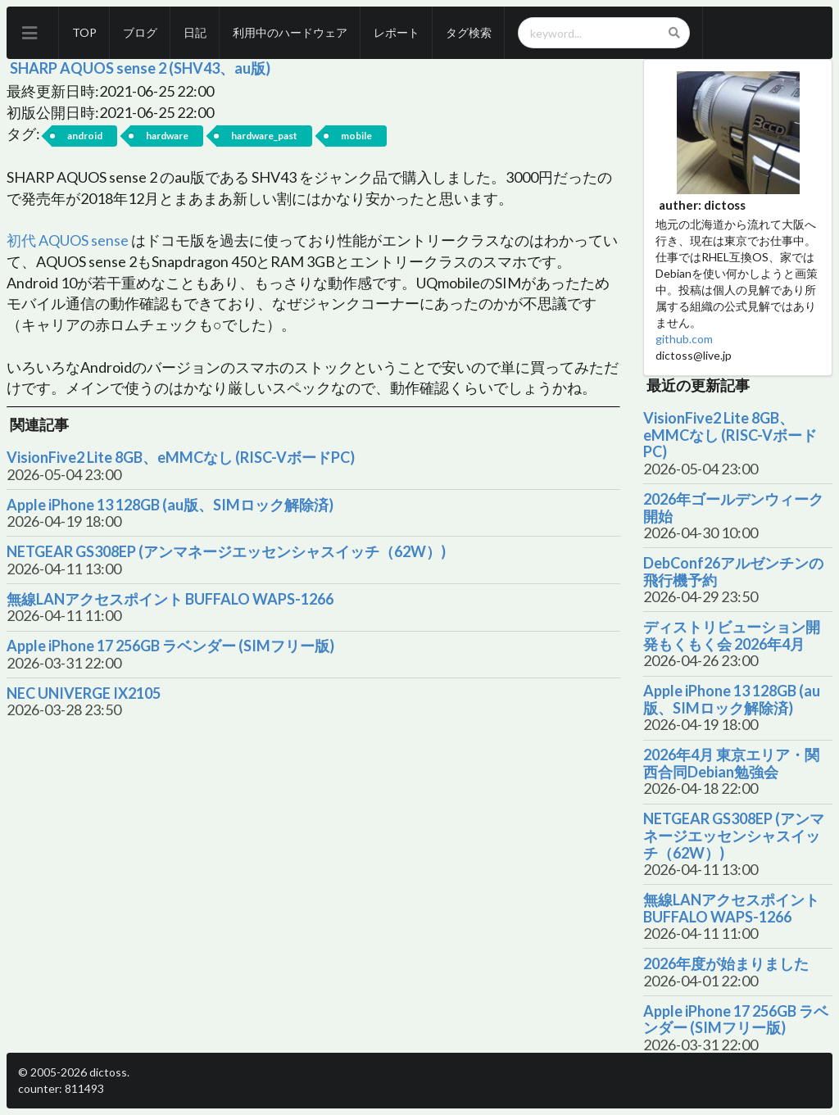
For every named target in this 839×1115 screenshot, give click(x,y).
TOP (84, 32)
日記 (195, 32)
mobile (356, 135)
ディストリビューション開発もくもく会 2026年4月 (731, 635)
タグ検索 (469, 32)
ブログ (140, 32)
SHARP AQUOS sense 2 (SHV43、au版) (140, 68)
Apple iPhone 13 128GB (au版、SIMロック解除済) (170, 505)
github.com (684, 339)
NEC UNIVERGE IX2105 (84, 693)
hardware (167, 135)
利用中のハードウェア (290, 32)
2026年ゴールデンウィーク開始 (733, 507)
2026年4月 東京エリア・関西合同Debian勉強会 (731, 763)
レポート (397, 32)
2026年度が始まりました (726, 963)
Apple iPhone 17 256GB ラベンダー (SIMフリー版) (170, 646)
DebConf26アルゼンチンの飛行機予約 (733, 571)
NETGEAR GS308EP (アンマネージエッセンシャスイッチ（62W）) (226, 551)
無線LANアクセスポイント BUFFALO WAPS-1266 (170, 599)
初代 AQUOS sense (68, 240)
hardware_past (264, 135)
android (84, 135)
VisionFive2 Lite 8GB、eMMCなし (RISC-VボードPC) (181, 457)
